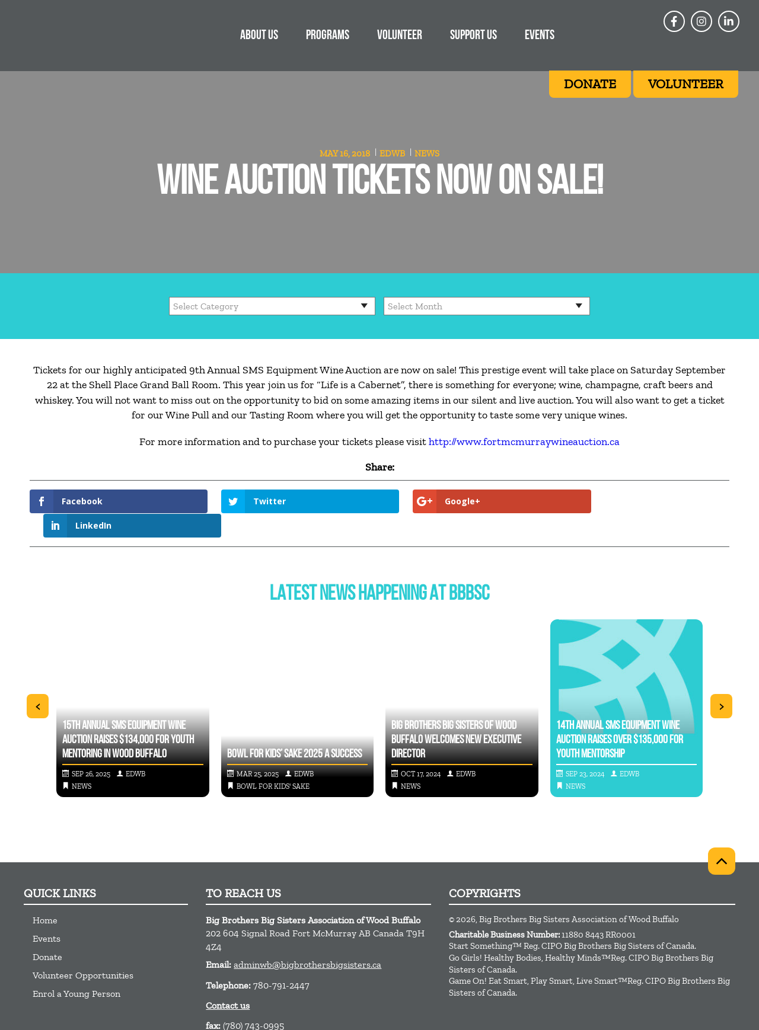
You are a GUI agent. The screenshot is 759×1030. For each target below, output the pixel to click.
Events (539, 36)
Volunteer (399, 36)
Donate (47, 932)
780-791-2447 (281, 960)
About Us (259, 36)
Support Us (473, 36)
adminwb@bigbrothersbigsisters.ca (307, 940)
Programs (327, 36)
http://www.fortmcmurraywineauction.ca (524, 441)
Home (45, 895)
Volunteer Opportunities (83, 951)
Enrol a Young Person (76, 969)
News (426, 153)
